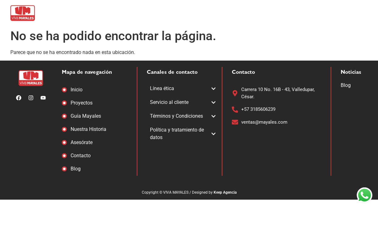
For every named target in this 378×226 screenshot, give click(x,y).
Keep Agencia (225, 192)
